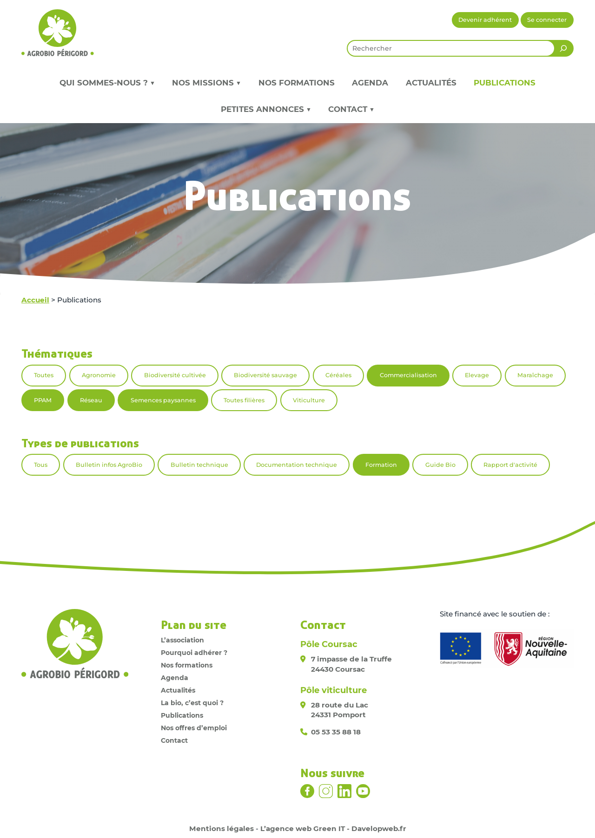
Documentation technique (296, 464)
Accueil (35, 299)
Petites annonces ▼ (266, 109)
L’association (182, 640)
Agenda (370, 82)
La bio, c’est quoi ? (192, 703)
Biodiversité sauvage (265, 375)
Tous (40, 464)
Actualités (431, 82)
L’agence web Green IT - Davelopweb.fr (333, 828)
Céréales (338, 375)
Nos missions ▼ (206, 82)
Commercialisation (408, 375)
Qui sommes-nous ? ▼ (107, 82)
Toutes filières (244, 400)
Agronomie (99, 375)
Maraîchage (535, 375)
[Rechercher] (563, 48)
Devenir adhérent (485, 19)
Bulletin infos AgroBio (109, 464)
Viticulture (309, 400)
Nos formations (296, 82)
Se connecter (547, 19)
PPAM (43, 400)
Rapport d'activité (510, 464)
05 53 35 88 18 (336, 731)
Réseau (91, 400)
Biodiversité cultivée (175, 375)
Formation (381, 464)
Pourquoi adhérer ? (194, 652)
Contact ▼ (351, 109)
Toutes (43, 375)
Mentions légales (221, 828)
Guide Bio (440, 464)
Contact (174, 740)
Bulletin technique (199, 464)
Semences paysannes (163, 400)
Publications (505, 82)
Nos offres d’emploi (194, 728)
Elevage (477, 375)
